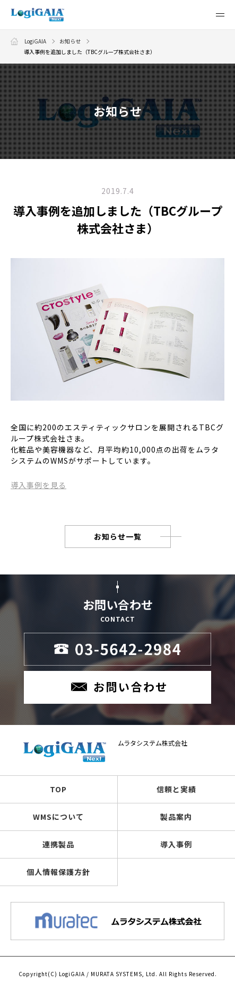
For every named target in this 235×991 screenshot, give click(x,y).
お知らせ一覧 (118, 536)
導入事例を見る (38, 485)
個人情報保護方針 (58, 871)
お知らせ (70, 41)
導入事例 (176, 844)
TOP (58, 789)
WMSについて (58, 816)
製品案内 (176, 816)
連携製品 (58, 844)
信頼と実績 (176, 789)
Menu (220, 18)
